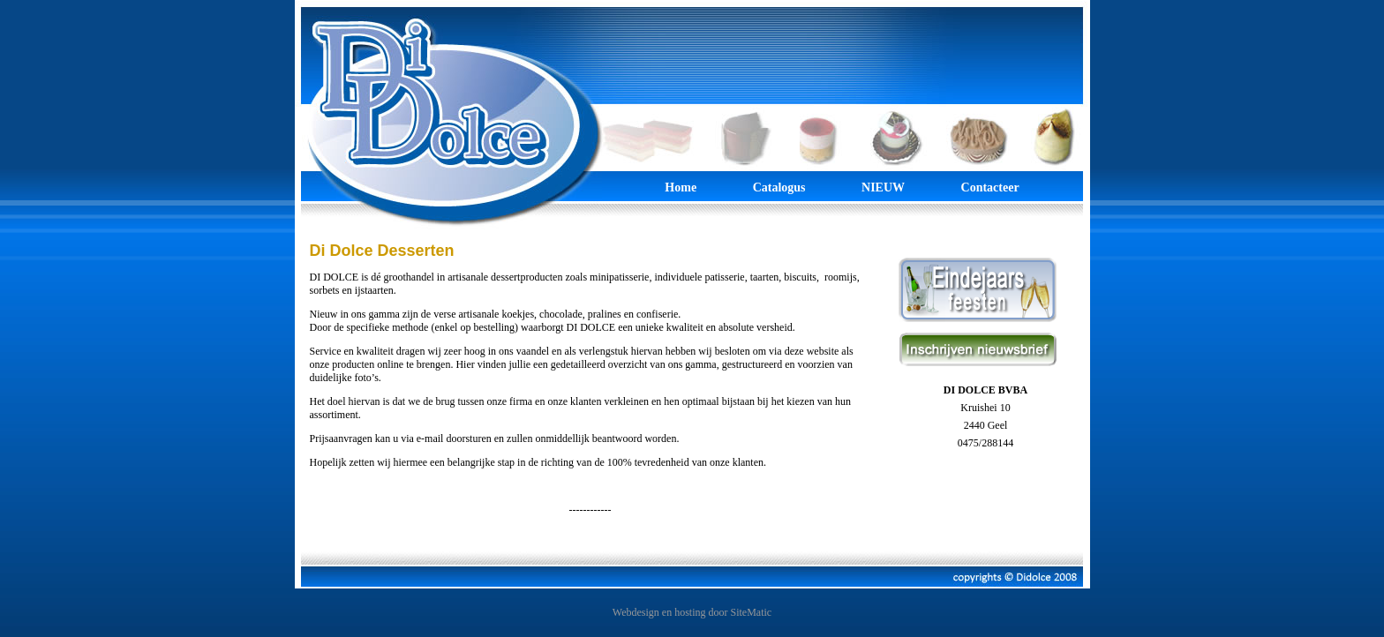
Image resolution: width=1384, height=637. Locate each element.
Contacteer (990, 187)
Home (682, 187)
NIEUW (883, 187)
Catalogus (779, 187)
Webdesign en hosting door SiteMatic (692, 612)
